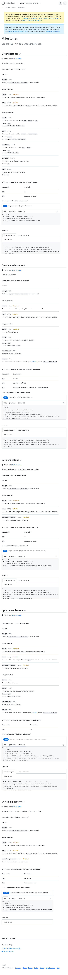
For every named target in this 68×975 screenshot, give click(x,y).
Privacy (30, 968)
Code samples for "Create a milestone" (16, 392)
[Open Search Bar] (60, 3)
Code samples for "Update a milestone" (16, 734)
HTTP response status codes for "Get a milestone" (20, 527)
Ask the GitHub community (11, 948)
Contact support (8, 951)
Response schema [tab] (23, 235)
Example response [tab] (9, 235)
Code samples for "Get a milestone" (15, 546)
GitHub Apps (16, 59)
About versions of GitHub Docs (18, 31)
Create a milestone (13, 265)
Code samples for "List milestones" (15, 201)
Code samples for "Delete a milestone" (16, 888)
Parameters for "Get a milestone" (14, 475)
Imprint (17, 968)
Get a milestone (12, 459)
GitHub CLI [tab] (21, 211)
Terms (25, 968)
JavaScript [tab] (12, 211)
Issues (14, 8)
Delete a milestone (13, 801)
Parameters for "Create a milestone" (15, 281)
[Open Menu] (64, 3)
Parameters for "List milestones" (14, 69)
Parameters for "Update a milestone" (15, 623)
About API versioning (53, 31)
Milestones (21, 8)
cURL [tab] (5, 211)
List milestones (11, 53)
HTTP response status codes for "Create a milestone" (21, 369)
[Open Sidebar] (2, 7)
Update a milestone (14, 610)
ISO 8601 (34, 362)
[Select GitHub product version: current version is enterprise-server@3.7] (30, 3)
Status (36, 968)
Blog (58, 968)
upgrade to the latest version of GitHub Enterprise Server (40, 18)
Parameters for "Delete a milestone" (15, 817)
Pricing (42, 968)
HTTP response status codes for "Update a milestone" (21, 720)
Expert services (50, 968)
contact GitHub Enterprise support (31, 20)
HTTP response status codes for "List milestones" (20, 182)
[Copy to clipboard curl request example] (57, 211)
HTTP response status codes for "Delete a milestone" (21, 869)
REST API (7, 8)
